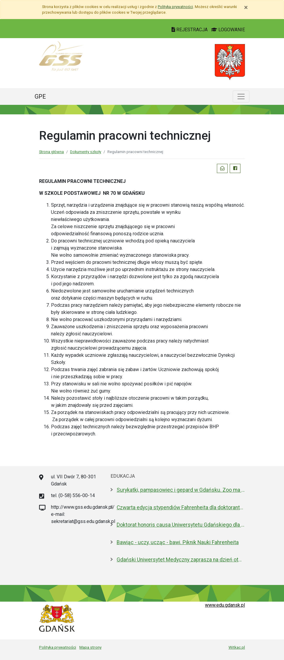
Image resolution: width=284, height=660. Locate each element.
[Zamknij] (246, 7)
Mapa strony (90, 647)
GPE (40, 96)
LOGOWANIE (228, 29)
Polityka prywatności (57, 647)
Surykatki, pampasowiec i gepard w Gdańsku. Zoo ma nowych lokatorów (181, 490)
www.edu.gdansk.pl (225, 605)
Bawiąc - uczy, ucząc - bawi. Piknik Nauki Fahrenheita (178, 542)
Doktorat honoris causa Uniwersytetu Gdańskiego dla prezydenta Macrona (181, 525)
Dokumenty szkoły (85, 152)
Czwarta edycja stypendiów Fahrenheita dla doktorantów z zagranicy (181, 507)
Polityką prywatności (175, 6)
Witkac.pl (237, 647)
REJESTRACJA (190, 29)
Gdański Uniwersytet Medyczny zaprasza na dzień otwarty (181, 560)
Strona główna (51, 152)
